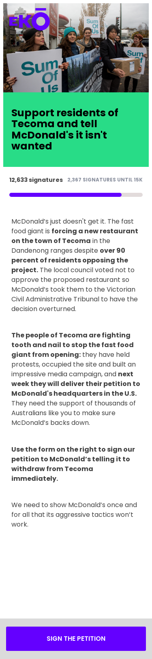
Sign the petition (76, 638)
